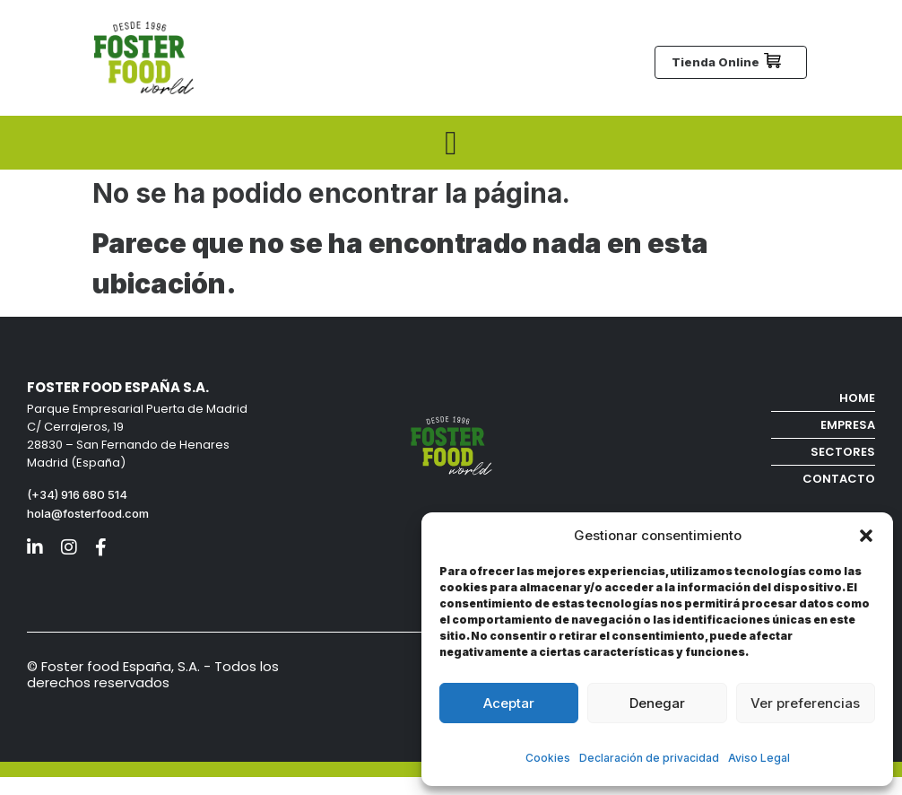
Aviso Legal (759, 757)
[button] (866, 536)
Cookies (547, 757)
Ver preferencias (805, 703)
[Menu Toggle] (451, 143)
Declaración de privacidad (649, 757)
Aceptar (508, 703)
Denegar (657, 703)
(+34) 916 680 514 (78, 494)
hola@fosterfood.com (88, 513)
